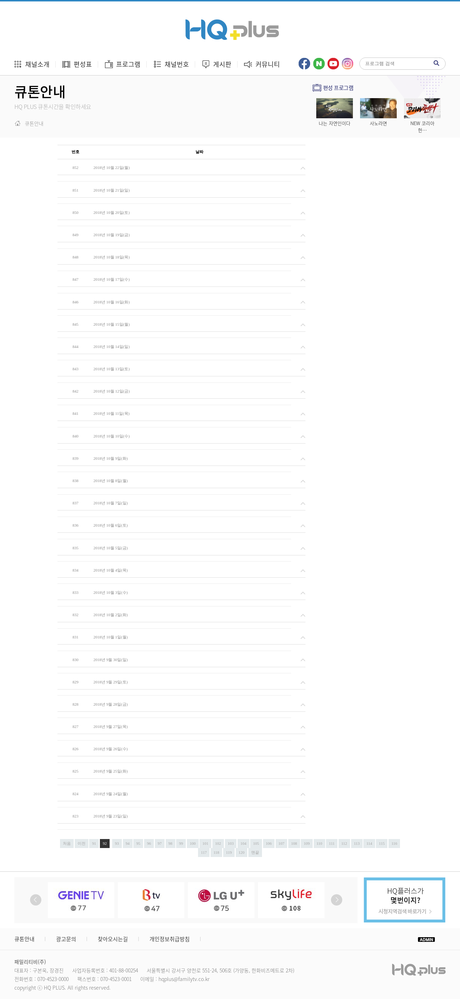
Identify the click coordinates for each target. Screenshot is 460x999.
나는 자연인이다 (334, 123)
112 (344, 843)
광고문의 (66, 939)
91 (94, 843)
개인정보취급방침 (170, 939)
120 (242, 852)
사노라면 (378, 123)
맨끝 (255, 852)
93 (117, 843)
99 (181, 843)
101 (205, 843)
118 (216, 852)
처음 (67, 843)
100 (193, 843)
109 (307, 843)
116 (394, 843)
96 (149, 843)
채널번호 (171, 64)
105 (256, 843)
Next (336, 900)
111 (332, 843)
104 (243, 843)
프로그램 (122, 64)
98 (170, 843)
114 (369, 843)
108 (294, 843)
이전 (82, 843)
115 (382, 843)
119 (229, 852)
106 (269, 843)
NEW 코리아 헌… (422, 126)
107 (282, 843)
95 (138, 843)
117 (204, 852)
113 (357, 843)
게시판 (216, 64)
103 (231, 843)
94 (128, 843)
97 (160, 843)
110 (319, 843)
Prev (36, 900)
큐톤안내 (24, 939)
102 (218, 843)
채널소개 (31, 64)
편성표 (77, 64)
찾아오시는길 (113, 939)
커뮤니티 (262, 64)
